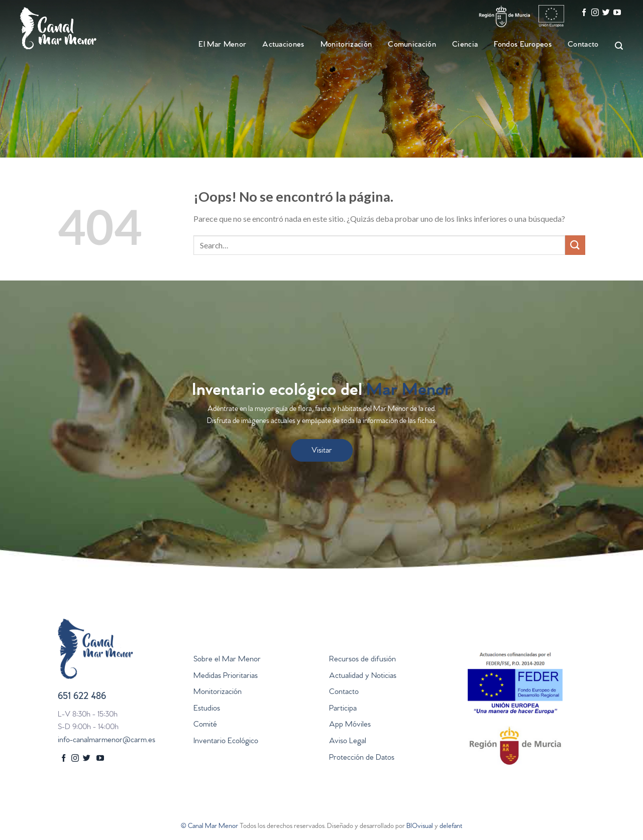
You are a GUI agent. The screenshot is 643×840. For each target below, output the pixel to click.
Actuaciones (283, 45)
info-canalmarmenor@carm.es (106, 741)
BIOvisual (419, 826)
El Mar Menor (222, 45)
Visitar (321, 451)
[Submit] (575, 245)
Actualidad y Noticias (362, 676)
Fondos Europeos (523, 45)
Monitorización (346, 45)
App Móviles (350, 725)
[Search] (614, 46)
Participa (343, 709)
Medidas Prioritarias (225, 676)
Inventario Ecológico (225, 742)
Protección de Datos (361, 758)
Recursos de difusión (362, 660)
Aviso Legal (347, 742)
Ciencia (465, 45)
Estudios (206, 709)
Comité (205, 725)
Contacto (583, 45)
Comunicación (412, 45)
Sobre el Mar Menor (227, 660)
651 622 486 (82, 697)
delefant (451, 826)
